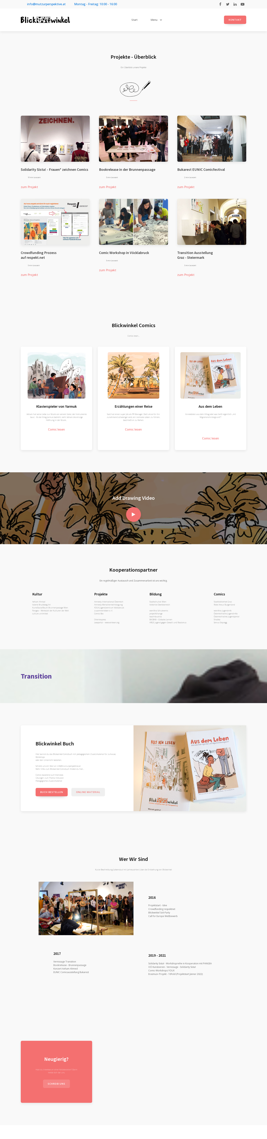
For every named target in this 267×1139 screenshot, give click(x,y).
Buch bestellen (51, 792)
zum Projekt (29, 187)
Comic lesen (56, 429)
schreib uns (56, 1083)
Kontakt (235, 19)
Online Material (88, 792)
